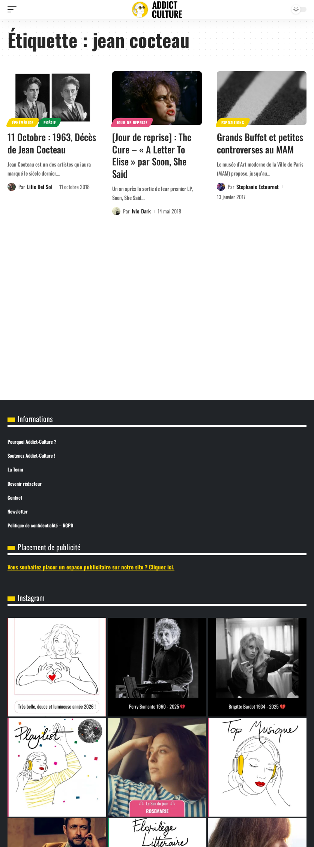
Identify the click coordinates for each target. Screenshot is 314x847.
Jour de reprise (132, 122)
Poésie (50, 122)
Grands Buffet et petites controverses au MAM (260, 143)
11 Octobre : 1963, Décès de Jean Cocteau (52, 143)
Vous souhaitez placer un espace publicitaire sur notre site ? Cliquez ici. (91, 567)
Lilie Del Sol (40, 187)
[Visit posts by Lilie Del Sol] (12, 187)
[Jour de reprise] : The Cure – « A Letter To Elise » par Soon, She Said (151, 155)
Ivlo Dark (141, 211)
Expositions (232, 122)
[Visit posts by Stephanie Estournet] (221, 187)
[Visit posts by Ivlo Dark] (116, 211)
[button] (14, 9)
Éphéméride (22, 122)
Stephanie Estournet (257, 187)
